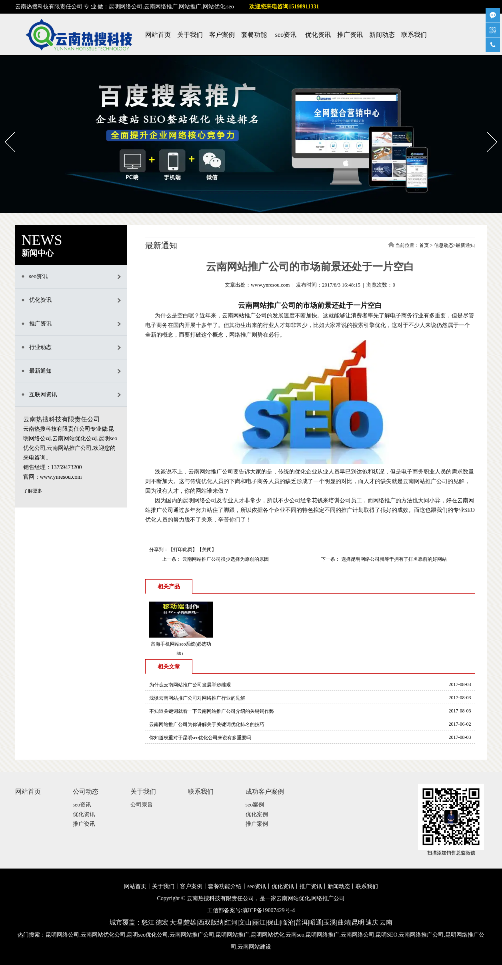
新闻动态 (382, 34)
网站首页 (158, 34)
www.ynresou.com (270, 285)
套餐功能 (254, 34)
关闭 (207, 549)
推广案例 (257, 824)
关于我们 (190, 34)
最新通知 (40, 371)
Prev (5, 129)
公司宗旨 (141, 805)
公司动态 (85, 791)
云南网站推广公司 (244, 316)
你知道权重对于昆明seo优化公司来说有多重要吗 (200, 737)
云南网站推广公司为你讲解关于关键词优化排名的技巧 (206, 724)
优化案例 (257, 814)
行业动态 (40, 347)
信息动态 (443, 245)
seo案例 (255, 805)
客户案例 (222, 34)
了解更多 (32, 491)
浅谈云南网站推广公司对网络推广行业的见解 (197, 698)
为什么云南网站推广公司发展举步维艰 (190, 685)
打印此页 (182, 549)
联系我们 (414, 34)
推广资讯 (350, 34)
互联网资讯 (43, 394)
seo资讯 (285, 34)
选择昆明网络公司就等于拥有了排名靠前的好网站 (393, 559)
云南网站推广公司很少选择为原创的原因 (225, 559)
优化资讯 (318, 34)
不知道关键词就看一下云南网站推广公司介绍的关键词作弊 (211, 711)
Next (487, 129)
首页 (424, 245)
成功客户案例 (265, 791)
